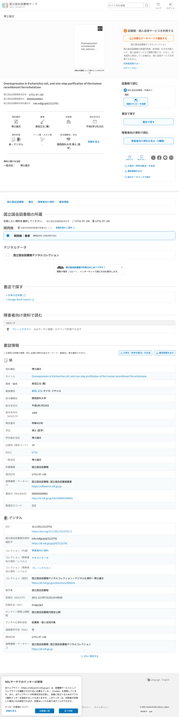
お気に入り (129, 158)
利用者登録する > (132, 63)
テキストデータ (40, 557)
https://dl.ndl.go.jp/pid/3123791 (49, 543)
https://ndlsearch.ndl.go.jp (46, 486)
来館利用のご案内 (66, 227)
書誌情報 (64, 202)
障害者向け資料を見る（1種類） (148, 141)
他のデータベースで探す (137, 177)
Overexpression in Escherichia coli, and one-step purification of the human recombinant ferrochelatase (89, 376)
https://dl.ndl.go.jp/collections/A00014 (53, 583)
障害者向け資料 (46, 202)
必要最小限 (44, 710)
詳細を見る (94, 141)
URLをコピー (141, 158)
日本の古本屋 (17, 295)
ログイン (170, 5)
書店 (30, 202)
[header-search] (129, 5)
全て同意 (68, 710)
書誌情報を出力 (133, 171)
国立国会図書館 (15, 202)
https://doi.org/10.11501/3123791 (52, 531)
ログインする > (131, 67)
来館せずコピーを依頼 (136, 102)
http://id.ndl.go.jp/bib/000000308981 (52, 498)
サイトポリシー (101, 707)
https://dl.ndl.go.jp (42, 649)
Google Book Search (21, 299)
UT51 (35, 452)
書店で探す (149, 122)
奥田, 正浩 (37, 391)
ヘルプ (158, 5)
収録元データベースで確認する (148, 38)
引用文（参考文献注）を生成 (139, 165)
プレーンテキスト (21, 329)
